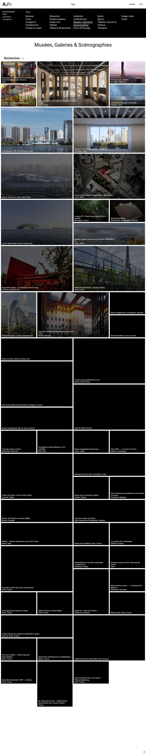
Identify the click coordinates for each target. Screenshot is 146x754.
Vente (124, 19)
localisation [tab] (7, 17)
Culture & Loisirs (34, 27)
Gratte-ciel (55, 22)
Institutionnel (80, 19)
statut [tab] (5, 14)
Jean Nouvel (128, 736)
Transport (102, 27)
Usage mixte (127, 16)
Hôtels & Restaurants (60, 27)
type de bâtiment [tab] (9, 11)
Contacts (126, 747)
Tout (28, 12)
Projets (125, 743)
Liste (140, 4)
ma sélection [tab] (7, 19)
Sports (101, 19)
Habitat (53, 24)
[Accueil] (7, 3)
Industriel (78, 16)
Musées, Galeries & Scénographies (83, 23)
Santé (100, 16)
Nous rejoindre (125, 752)
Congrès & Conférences (32, 23)
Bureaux (30, 16)
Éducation (55, 16)
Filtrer (73, 4)
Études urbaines (58, 19)
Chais (28, 19)
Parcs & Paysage (82, 27)
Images (132, 4)
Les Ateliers (128, 739)
